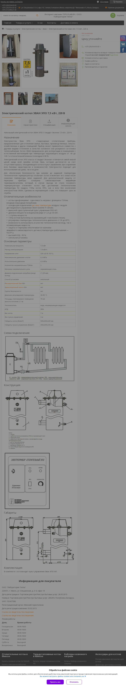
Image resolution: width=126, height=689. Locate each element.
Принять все (55, 682)
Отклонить (74, 682)
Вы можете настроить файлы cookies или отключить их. (62, 676)
